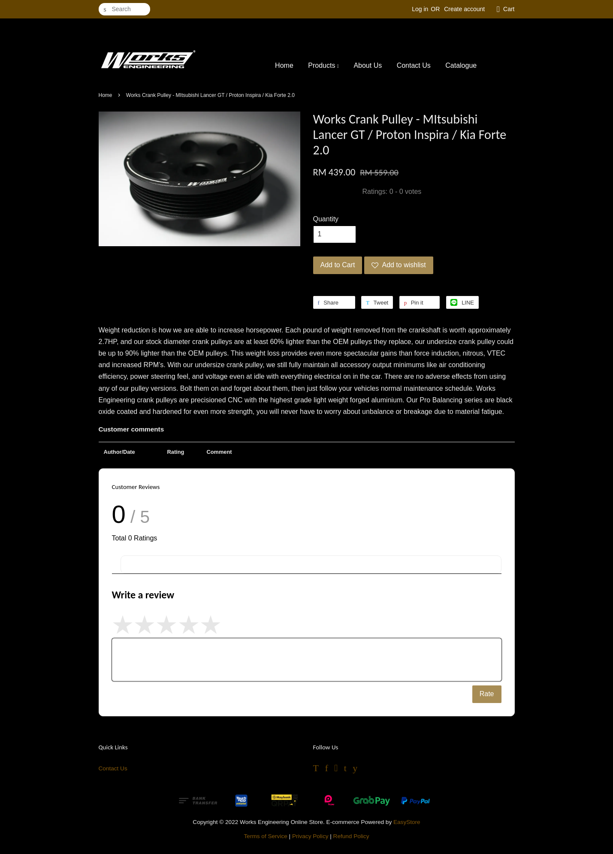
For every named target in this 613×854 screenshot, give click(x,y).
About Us (367, 65)
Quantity (326, 219)
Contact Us (414, 65)
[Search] (124, 9)
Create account (464, 9)
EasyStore (406, 822)
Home (284, 65)
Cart (508, 9)
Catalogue (461, 65)
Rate (487, 693)
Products (323, 65)
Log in (420, 9)
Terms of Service (265, 836)
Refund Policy (351, 836)
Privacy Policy (310, 836)
